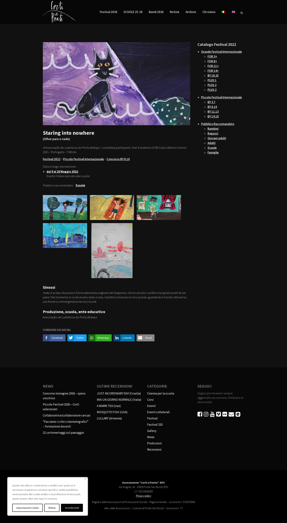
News (150, 437)
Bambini (213, 129)
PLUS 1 (212, 80)
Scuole (212, 148)
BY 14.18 (213, 116)
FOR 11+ (213, 66)
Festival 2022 (51, 159)
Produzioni (154, 443)
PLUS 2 (212, 85)
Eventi (151, 406)
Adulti (211, 143)
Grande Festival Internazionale (221, 52)
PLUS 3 (212, 90)
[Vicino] (85, 479)
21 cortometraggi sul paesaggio (63, 433)
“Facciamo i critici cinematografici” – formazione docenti (65, 424)
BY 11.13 (213, 112)
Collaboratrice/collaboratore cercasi (66, 415)
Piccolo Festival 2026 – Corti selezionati (61, 406)
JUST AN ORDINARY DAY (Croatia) (119, 393)
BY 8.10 (212, 107)
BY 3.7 (211, 102)
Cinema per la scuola (160, 393)
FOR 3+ (212, 56)
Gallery (151, 431)
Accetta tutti (72, 507)
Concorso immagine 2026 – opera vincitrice (64, 395)
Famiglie (213, 153)
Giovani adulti (217, 138)
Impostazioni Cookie (27, 507)
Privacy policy (143, 496)
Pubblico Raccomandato (217, 124)
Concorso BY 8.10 (118, 159)
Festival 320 (155, 425)
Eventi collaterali (158, 412)
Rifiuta (52, 507)
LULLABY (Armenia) (109, 418)
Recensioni (154, 449)
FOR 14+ (213, 71)
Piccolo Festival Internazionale (83, 159)
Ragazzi (213, 133)
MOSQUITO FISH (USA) (112, 412)
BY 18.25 (213, 76)
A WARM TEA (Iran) (109, 406)
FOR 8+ (212, 61)
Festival (152, 418)
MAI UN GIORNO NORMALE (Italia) (119, 400)
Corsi (150, 400)
